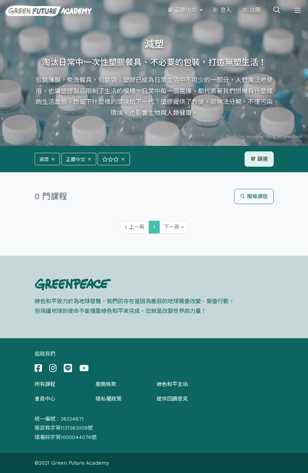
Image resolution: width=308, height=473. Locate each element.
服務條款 (106, 384)
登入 (222, 10)
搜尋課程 (254, 196)
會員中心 (45, 399)
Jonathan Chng (260, 136)
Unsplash (292, 136)
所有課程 (45, 384)
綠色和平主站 (172, 384)
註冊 (251, 10)
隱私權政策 (109, 399)
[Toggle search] (276, 10)
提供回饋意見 (172, 399)
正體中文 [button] (183, 10)
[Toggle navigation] (297, 10)
